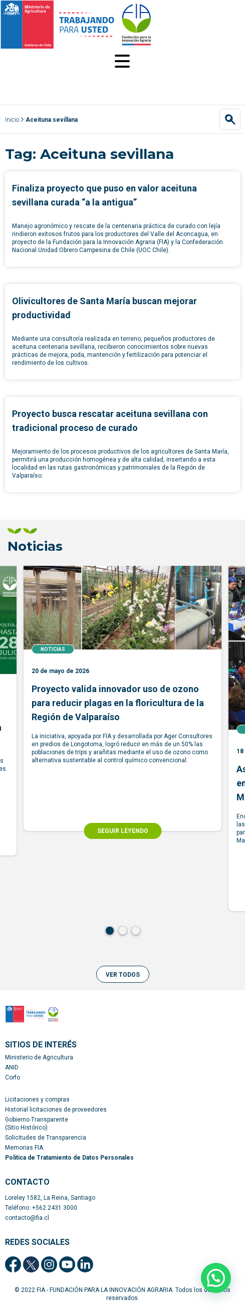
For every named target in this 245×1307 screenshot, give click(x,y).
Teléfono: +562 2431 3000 (41, 1207)
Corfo (12, 1077)
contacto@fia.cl (27, 1217)
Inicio (12, 119)
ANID (12, 1067)
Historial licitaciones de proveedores (56, 1109)
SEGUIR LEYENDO (122, 830)
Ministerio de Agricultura (39, 1057)
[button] (122, 974)
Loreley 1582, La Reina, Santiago (50, 1197)
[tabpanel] (122, 698)
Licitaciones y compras (37, 1099)
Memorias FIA (24, 1147)
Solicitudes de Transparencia (45, 1137)
